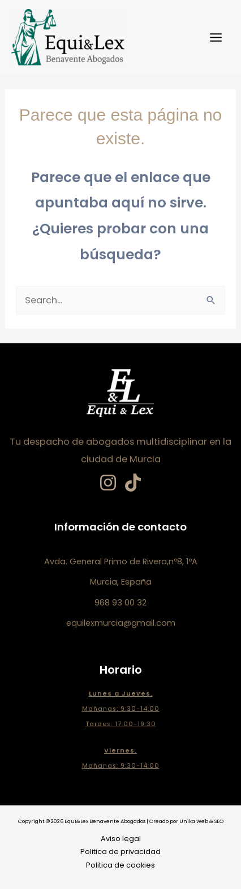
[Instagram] (108, 483)
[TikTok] (133, 483)
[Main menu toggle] (215, 38)
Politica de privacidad (120, 851)
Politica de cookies (120, 865)
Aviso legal (121, 838)
